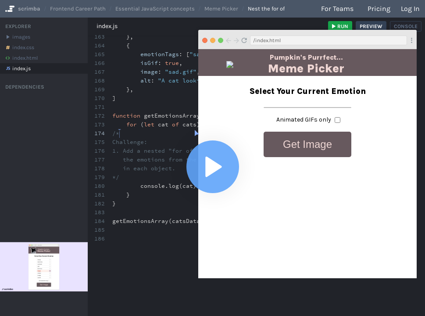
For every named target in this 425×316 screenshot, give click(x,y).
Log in (410, 8)
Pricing (379, 8)
